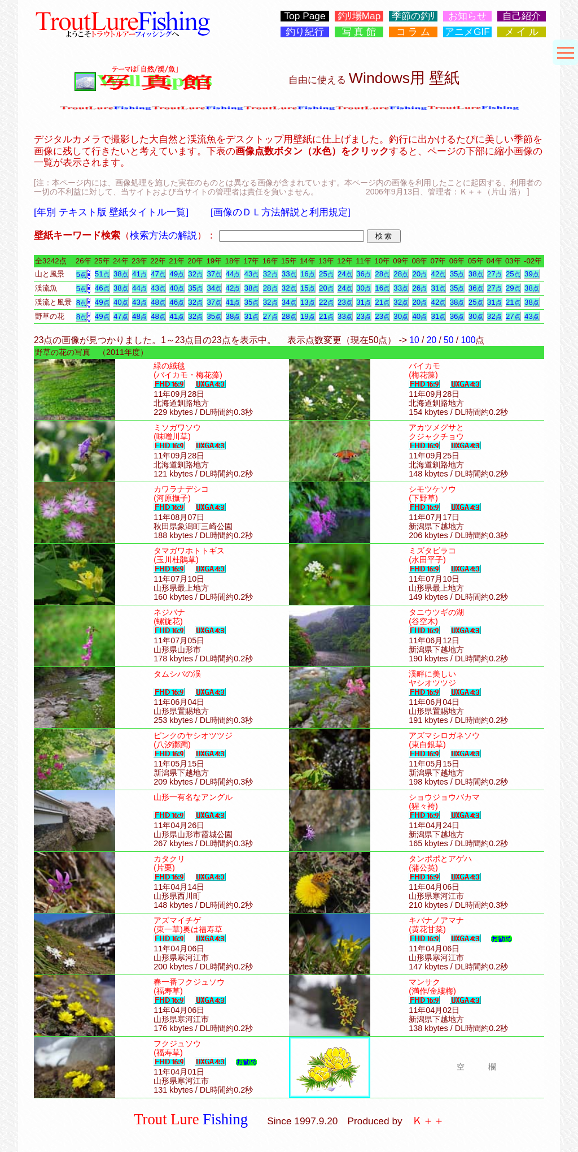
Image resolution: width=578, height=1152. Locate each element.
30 (363, 288)
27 (494, 274)
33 (289, 274)
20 (419, 274)
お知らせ (467, 16)
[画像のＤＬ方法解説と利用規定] (281, 212)
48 (158, 302)
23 (345, 302)
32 (195, 274)
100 (468, 340)
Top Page (304, 16)
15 (307, 288)
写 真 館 (359, 32)
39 (531, 274)
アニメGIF (467, 32)
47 (158, 274)
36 (363, 274)
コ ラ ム (413, 32)
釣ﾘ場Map (359, 16)
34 (214, 288)
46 (102, 288)
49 (176, 274)
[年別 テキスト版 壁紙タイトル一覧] (111, 212)
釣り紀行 (305, 32)
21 (382, 302)
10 (414, 340)
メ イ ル (522, 32)
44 (233, 274)
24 (345, 274)
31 (438, 288)
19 (307, 316)
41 (139, 274)
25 (326, 274)
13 (307, 302)
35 (457, 274)
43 (251, 274)
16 (307, 274)
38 (120, 274)
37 (214, 274)
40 (176, 288)
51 (102, 274)
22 (326, 302)
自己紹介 (521, 16)
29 (513, 288)
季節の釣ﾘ (413, 16)
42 (438, 274)
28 (382, 274)
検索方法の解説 (163, 235)
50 (448, 340)
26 (419, 288)
